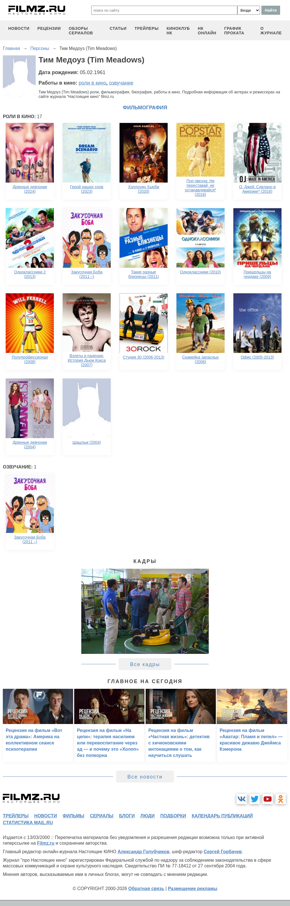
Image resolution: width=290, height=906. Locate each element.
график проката (234, 30)
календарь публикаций (222, 815)
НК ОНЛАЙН (207, 30)
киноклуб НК (178, 30)
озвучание (121, 83)
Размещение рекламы (193, 888)
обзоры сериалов (81, 30)
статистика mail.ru (28, 822)
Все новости (145, 777)
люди (147, 815)
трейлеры (147, 28)
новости (18, 28)
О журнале (271, 30)
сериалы (101, 815)
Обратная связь (146, 888)
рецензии (49, 28)
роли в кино (92, 83)
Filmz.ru (45, 843)
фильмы (73, 815)
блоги (127, 815)
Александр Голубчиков (143, 851)
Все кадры (145, 664)
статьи (118, 28)
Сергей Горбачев (223, 851)
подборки (173, 815)
